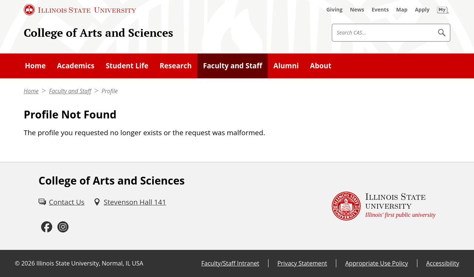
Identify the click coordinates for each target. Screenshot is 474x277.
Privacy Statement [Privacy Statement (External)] (302, 263)
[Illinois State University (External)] (80, 9)
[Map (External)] (402, 9)
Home (31, 91)
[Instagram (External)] (63, 227)
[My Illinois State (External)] (442, 9)
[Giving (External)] (334, 9)
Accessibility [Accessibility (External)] (442, 263)
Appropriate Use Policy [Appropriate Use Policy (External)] (376, 263)
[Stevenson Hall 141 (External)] (129, 202)
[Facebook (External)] (47, 227)
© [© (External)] (17, 263)
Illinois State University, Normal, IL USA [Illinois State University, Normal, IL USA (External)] (89, 263)
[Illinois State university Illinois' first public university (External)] (383, 206)
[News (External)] (357, 9)
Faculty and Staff (70, 91)
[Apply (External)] (422, 9)
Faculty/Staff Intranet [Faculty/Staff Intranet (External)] (230, 263)
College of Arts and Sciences (98, 32)
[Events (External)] (380, 9)
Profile (109, 91)
